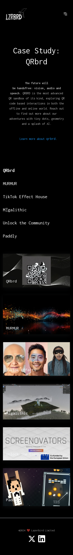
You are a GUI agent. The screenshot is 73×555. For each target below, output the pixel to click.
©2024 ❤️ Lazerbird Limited (36, 530)
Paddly (10, 235)
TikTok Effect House (25, 196)
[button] (65, 14)
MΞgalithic (15, 209)
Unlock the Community (26, 222)
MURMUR (10, 183)
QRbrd (9, 170)
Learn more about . (38, 139)
